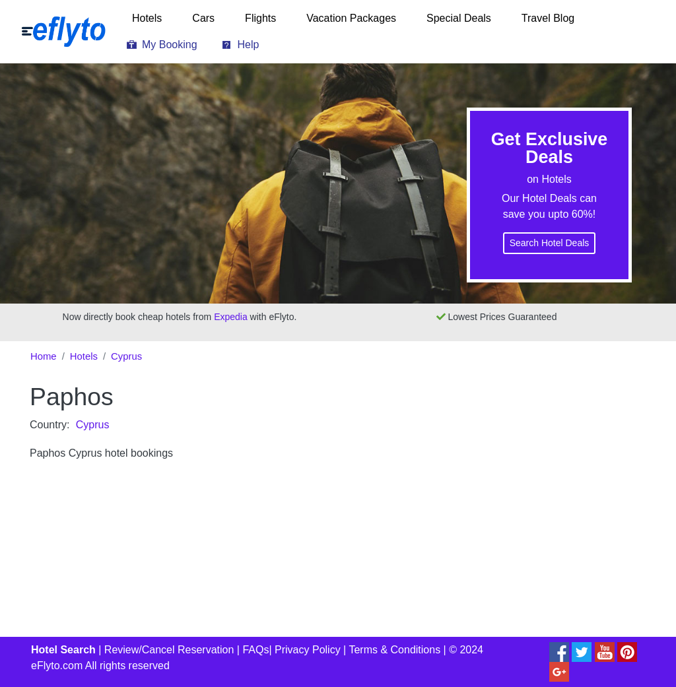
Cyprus (126, 356)
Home (43, 356)
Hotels (147, 18)
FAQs (255, 649)
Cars (203, 18)
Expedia (231, 316)
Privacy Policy (308, 649)
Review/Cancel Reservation (169, 649)
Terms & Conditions (394, 649)
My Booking (169, 44)
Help (248, 44)
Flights (260, 18)
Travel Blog (548, 18)
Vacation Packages (351, 18)
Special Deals (458, 18)
